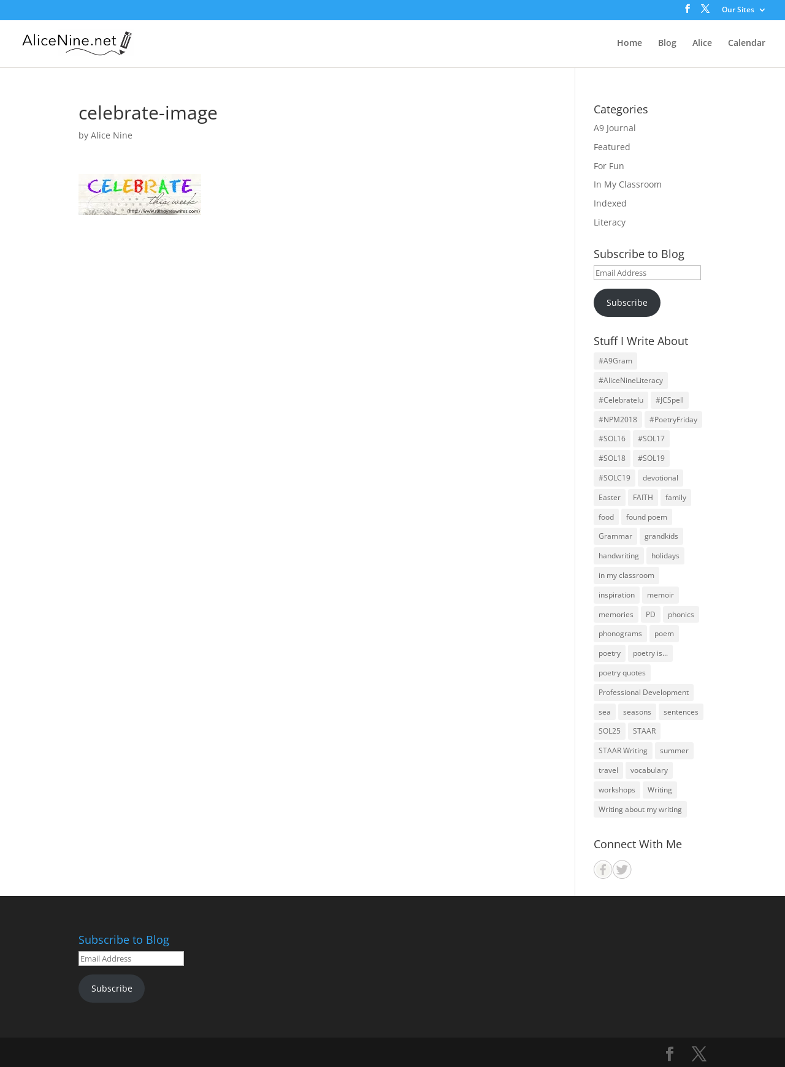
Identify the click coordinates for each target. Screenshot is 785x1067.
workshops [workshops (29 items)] (617, 789)
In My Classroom (628, 184)
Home (629, 43)
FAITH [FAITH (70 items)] (643, 497)
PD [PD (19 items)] (651, 614)
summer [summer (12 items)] (674, 750)
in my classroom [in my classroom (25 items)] (626, 575)
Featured (612, 147)
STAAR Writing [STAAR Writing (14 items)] (623, 750)
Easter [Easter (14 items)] (610, 497)
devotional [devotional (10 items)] (660, 478)
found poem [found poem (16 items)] (646, 517)
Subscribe (627, 302)
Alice (702, 43)
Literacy (610, 222)
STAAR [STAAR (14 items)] (644, 731)
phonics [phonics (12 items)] (681, 614)
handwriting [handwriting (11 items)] (619, 555)
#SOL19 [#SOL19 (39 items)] (651, 458)
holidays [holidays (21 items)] (665, 555)
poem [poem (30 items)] (664, 633)
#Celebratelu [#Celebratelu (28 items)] (621, 400)
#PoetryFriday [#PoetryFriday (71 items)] (673, 419)
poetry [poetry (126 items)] (610, 653)
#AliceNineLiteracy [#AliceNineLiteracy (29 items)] (631, 380)
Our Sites (738, 10)
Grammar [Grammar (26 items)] (615, 536)
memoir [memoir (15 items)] (660, 595)
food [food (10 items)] (606, 517)
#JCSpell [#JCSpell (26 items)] (670, 400)
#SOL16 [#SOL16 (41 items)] (612, 438)
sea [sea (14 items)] (605, 712)
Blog (667, 43)
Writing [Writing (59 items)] (660, 789)
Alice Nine (111, 135)
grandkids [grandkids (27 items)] (661, 536)
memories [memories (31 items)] (616, 614)
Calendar (746, 43)
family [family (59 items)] (675, 497)
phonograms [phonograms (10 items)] (620, 633)
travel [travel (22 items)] (608, 770)
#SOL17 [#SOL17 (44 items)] (651, 438)
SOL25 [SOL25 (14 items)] (610, 731)
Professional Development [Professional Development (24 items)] (644, 692)
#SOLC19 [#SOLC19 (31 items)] (614, 478)
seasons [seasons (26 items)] (637, 712)
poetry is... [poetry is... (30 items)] (650, 653)
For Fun (609, 166)
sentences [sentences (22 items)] (681, 712)
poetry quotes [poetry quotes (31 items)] (622, 672)
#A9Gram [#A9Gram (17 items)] (615, 360)
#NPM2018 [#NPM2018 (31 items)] (618, 419)
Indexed (610, 203)
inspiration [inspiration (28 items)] (617, 595)
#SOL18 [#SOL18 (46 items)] (612, 458)
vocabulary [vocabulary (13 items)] (649, 770)
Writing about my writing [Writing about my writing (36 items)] (640, 809)
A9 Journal (615, 128)
